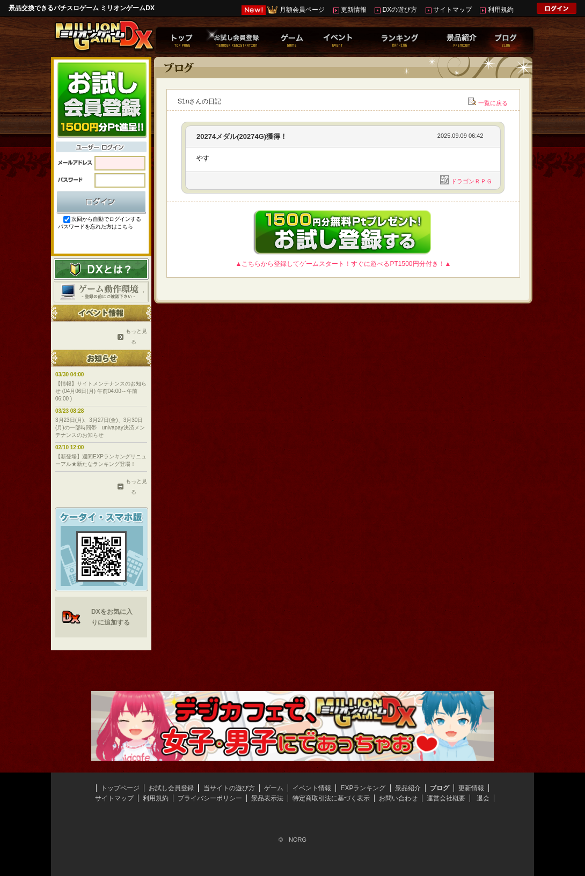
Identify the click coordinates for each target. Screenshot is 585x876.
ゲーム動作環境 (101, 291)
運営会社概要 (446, 798)
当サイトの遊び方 (229, 788)
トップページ (120, 788)
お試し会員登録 (171, 788)
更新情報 (354, 9)
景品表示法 (267, 798)
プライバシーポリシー (210, 798)
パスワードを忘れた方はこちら (95, 226)
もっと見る (133, 336)
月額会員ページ (302, 9)
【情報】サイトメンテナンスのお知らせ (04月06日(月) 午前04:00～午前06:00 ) (101, 391)
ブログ (439, 788)
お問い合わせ (398, 798)
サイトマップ (452, 9)
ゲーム (273, 788)
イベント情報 (311, 788)
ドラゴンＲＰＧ (471, 181)
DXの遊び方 (400, 9)
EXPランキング (362, 788)
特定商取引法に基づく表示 (331, 798)
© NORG (292, 839)
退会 (483, 798)
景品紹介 (408, 788)
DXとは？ (101, 269)
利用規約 (501, 9)
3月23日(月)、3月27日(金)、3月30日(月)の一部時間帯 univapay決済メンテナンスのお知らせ (100, 427)
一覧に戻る (493, 103)
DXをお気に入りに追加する (112, 617)
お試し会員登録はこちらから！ (101, 99)
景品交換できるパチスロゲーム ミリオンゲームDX (82, 8)
